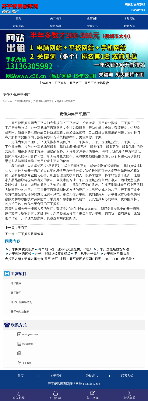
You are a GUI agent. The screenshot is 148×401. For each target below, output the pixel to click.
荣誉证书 (92, 25)
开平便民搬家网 (22, 101)
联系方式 (129, 25)
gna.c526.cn (89, 208)
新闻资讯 (18, 25)
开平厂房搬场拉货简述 (113, 249)
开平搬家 (16, 283)
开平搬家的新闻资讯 (43, 101)
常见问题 (129, 18)
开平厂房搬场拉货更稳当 (52, 253)
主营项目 (92, 18)
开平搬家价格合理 (116, 253)
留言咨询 (55, 25)
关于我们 (55, 18)
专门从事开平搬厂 (87, 253)
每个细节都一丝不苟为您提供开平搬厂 (65, 249)
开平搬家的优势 (20, 253)
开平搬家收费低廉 (31, 234)
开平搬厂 (16, 292)
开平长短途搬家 (20, 311)
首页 (18, 18)
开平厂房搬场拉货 (21, 302)
